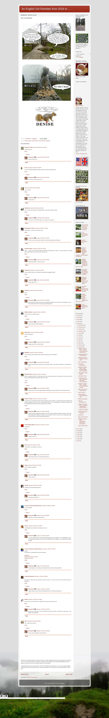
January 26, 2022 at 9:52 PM (42, 454)
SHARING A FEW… (82, 376)
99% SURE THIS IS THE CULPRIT (82, 390)
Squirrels (48, 140)
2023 (78, 321)
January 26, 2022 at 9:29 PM (48, 505)
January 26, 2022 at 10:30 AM (39, 374)
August (80, 333)
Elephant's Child (28, 147)
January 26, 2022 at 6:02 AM (36, 208)
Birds (37, 140)
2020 (78, 430)
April (79, 341)
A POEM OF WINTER (83, 409)
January (80, 347)
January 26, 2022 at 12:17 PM (42, 424)
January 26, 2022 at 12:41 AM (39, 147)
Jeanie (26, 465)
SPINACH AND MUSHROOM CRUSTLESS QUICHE (85, 289)
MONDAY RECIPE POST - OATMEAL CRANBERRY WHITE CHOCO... (83, 406)
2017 (78, 436)
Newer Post (24, 674)
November (80, 327)
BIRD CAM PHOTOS (83, 417)
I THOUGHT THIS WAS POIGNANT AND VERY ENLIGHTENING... (83, 379)
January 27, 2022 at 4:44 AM (48, 549)
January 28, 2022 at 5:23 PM (33, 621)
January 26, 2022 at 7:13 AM (39, 248)
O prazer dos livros (29, 558)
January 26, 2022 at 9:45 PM (42, 362)
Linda (26, 167)
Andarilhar (27, 555)
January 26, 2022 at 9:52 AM (42, 157)
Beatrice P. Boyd (29, 398)
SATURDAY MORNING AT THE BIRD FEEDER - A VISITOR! (85, 272)
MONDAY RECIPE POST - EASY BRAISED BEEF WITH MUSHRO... (83, 369)
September (81, 331)
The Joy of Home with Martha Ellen (33, 505)
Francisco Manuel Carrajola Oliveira (33, 549)
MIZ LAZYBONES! (82, 362)
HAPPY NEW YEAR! (83, 425)
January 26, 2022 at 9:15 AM (35, 290)
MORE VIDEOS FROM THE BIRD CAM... (82, 395)
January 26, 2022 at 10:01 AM (43, 321)
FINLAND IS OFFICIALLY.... (82, 364)
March (80, 343)
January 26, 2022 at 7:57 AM (37, 270)
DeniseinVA (31, 157)
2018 (78, 434)
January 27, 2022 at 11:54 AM (35, 599)
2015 (78, 440)
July (79, 335)
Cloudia (26, 485)
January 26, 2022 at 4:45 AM (33, 187)
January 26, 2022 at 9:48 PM (42, 388)
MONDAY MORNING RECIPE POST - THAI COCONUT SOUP (85, 280)
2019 (78, 432)
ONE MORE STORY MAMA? (83, 373)
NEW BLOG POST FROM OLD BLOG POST (83, 359)
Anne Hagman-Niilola (30, 424)
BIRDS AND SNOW (82, 399)
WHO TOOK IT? (82, 392)
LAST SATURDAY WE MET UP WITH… (85, 306)
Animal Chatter (27, 140)
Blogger (62, 683)
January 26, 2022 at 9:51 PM (42, 411)
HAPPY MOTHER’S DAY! (84, 241)
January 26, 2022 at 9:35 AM (36, 332)
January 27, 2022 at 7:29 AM (41, 576)
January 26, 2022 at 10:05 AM (36, 352)
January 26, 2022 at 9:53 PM (42, 515)
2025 (78, 317)
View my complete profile (81, 153)
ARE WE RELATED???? (82, 401)
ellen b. (26, 525)
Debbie (26, 599)
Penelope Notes (28, 248)
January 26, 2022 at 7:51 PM (35, 485)
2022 (78, 323)
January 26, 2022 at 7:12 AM (41, 228)
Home (47, 674)
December (80, 325)
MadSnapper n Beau (29, 228)
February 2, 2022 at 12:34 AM (43, 630)
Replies (28, 154)
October (80, 329)
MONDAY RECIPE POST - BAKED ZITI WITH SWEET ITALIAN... (83, 385)
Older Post (69, 674)
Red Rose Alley (28, 374)
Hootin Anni (27, 270)
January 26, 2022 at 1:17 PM (33, 444)
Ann (25, 187)
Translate (79, 57)
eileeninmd (27, 208)
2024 (78, 319)
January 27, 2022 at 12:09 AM (35, 525)
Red (25, 444)
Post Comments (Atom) (32, 677)
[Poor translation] (5, 696)
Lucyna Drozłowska (29, 576)
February (80, 345)
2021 (78, 428)
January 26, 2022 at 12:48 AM (34, 167)
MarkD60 (27, 352)
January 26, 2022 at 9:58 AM (42, 280)
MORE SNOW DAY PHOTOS (82, 412)
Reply (26, 151)
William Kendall (28, 312)
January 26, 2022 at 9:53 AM (42, 177)
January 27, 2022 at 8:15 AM (42, 565)
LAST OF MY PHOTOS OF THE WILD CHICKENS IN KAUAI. (85, 227)
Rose (26, 621)
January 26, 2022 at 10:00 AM (43, 300)
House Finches (42, 140)
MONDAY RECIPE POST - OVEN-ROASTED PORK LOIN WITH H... (83, 350)
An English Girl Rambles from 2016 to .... (46, 8)
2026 (78, 315)
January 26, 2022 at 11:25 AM (39, 398)
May (79, 339)
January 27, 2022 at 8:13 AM (42, 535)
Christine (27, 290)
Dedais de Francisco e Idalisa (31, 556)
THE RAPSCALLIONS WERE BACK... (85, 234)
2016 (78, 438)
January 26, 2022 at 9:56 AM (42, 259)
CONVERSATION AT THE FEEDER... (83, 355)
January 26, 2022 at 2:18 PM (34, 465)
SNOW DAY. (81, 415)
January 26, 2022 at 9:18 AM (39, 312)
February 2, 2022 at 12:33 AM (43, 589)
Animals (33, 140)
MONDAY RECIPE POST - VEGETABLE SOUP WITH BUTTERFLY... (82, 421)
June (79, 337)
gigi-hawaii (27, 332)
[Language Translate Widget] (83, 54)
